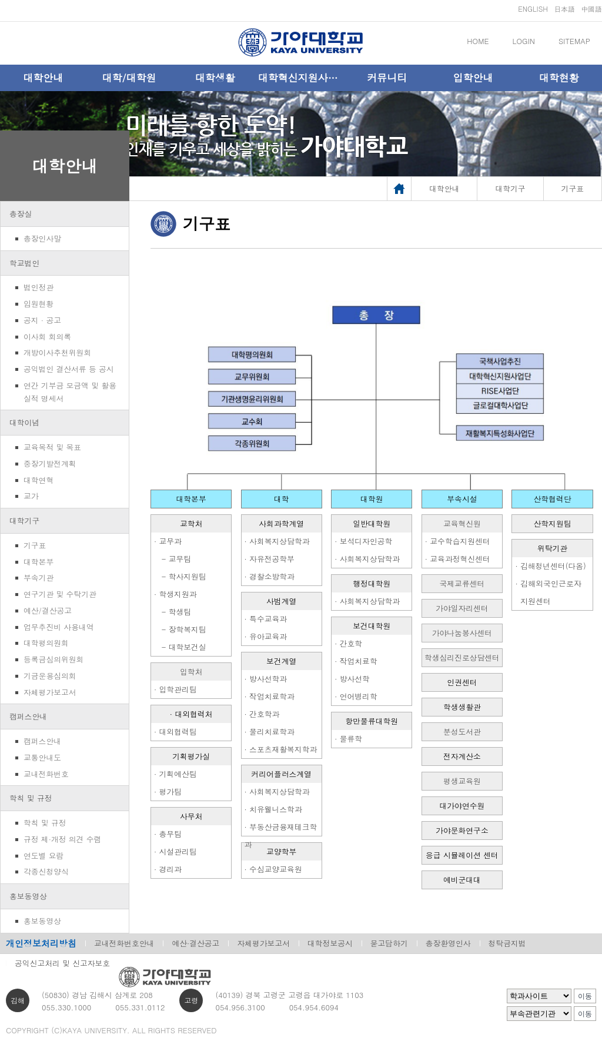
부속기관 (38, 577)
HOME (478, 40)
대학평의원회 (46, 642)
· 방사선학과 (266, 678)
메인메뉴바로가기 (0, 0)
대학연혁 (38, 480)
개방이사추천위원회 (57, 352)
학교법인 (24, 263)
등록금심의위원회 (53, 659)
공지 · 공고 (42, 320)
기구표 (35, 545)
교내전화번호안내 (124, 943)
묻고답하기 (389, 943)
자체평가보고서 (50, 692)
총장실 (20, 213)
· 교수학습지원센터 (457, 541)
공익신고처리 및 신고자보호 (62, 963)
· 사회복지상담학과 (277, 541)
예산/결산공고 (48, 610)
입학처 (191, 671)
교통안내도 (42, 757)
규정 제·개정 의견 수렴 (62, 839)
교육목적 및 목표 (52, 447)
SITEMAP (574, 40)
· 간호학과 (262, 713)
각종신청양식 (46, 871)
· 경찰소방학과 (270, 576)
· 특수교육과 (266, 618)
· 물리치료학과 (270, 731)
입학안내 (473, 78)
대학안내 (43, 78)
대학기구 (24, 520)
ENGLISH (533, 9)
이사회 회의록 (47, 336)
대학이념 (24, 422)
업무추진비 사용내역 (58, 626)
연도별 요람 (43, 855)
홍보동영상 (28, 896)
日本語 (564, 9)
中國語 (591, 9)
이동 (585, 996)
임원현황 (38, 303)
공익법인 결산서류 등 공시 (69, 368)
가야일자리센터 (462, 608)
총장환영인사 (448, 943)
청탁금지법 (507, 943)
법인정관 (38, 287)
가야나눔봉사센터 (462, 632)
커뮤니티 (387, 78)
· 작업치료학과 (270, 696)
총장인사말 (42, 238)
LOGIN (524, 40)
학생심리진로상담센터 (462, 657)
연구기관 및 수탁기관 (60, 594)
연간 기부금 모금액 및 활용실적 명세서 (70, 392)
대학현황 (559, 78)
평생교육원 (462, 780)
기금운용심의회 (50, 675)
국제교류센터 (462, 583)
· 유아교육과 (266, 636)
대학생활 (215, 78)
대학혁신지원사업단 (301, 78)
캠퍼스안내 (28, 716)
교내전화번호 (46, 773)
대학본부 (38, 561)
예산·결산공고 (195, 943)
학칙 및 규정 (30, 797)
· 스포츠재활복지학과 (281, 749)
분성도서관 (462, 731)
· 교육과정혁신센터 (457, 558)
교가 (31, 495)
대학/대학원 (129, 78)
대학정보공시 (330, 943)
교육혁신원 (462, 523)
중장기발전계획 (50, 463)
